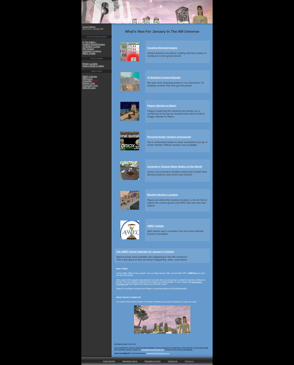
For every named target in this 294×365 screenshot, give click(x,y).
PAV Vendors (88, 49)
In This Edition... (89, 42)
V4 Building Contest (91, 46)
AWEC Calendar (89, 76)
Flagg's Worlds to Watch (93, 66)
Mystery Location (90, 64)
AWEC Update (88, 53)
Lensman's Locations (91, 51)
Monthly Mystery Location (162, 194)
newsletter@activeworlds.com (152, 350)
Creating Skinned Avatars (93, 44)
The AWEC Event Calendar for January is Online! (145, 251)
